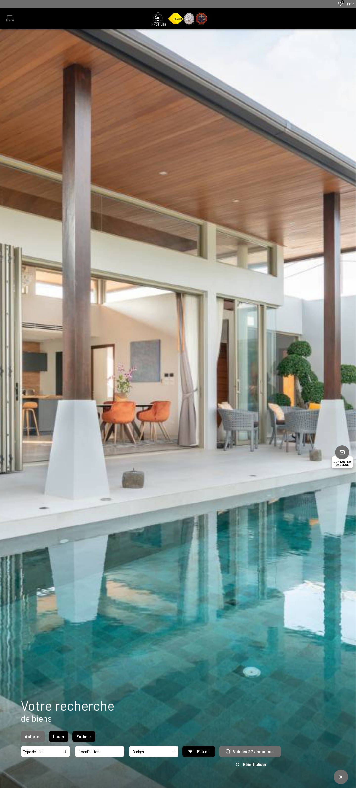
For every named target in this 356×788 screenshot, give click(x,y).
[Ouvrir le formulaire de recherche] (198, 752)
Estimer (83, 737)
